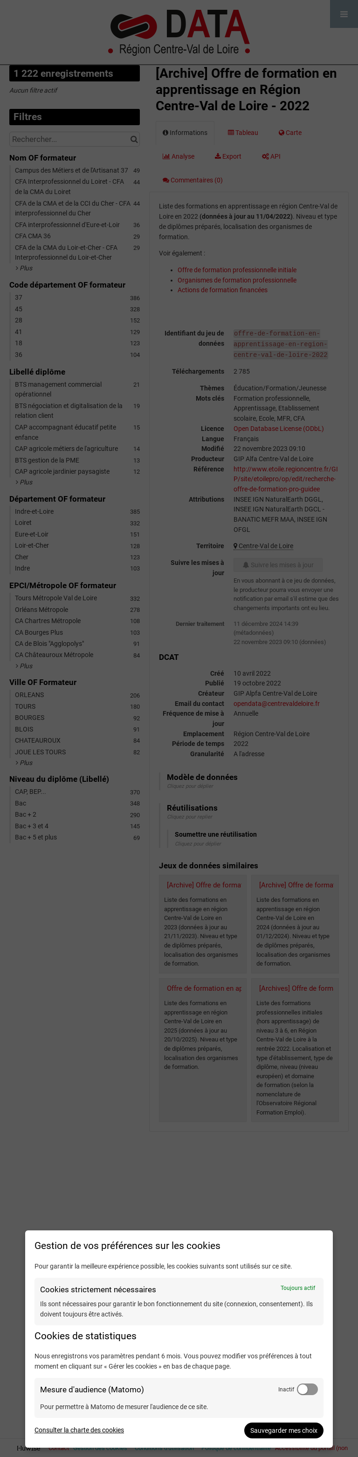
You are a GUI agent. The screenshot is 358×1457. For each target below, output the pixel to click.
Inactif (286, 1389)
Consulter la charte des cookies (79, 1430)
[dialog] (179, 1339)
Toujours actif (298, 1288)
